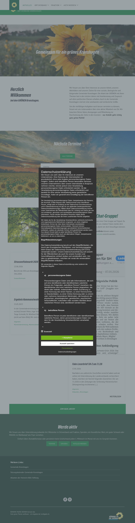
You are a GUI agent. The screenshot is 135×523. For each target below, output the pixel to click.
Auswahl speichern (67, 343)
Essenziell (46, 331)
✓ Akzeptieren (67, 338)
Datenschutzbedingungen (67, 352)
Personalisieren (67, 348)
